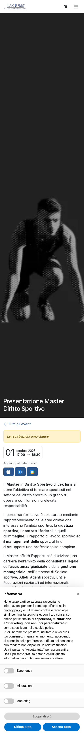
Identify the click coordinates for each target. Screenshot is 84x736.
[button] (78, 594)
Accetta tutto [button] (61, 727)
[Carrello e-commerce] (65, 6)
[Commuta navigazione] (76, 6)
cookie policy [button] (44, 627)
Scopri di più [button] (42, 716)
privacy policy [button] (13, 610)
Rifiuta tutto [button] (23, 727)
